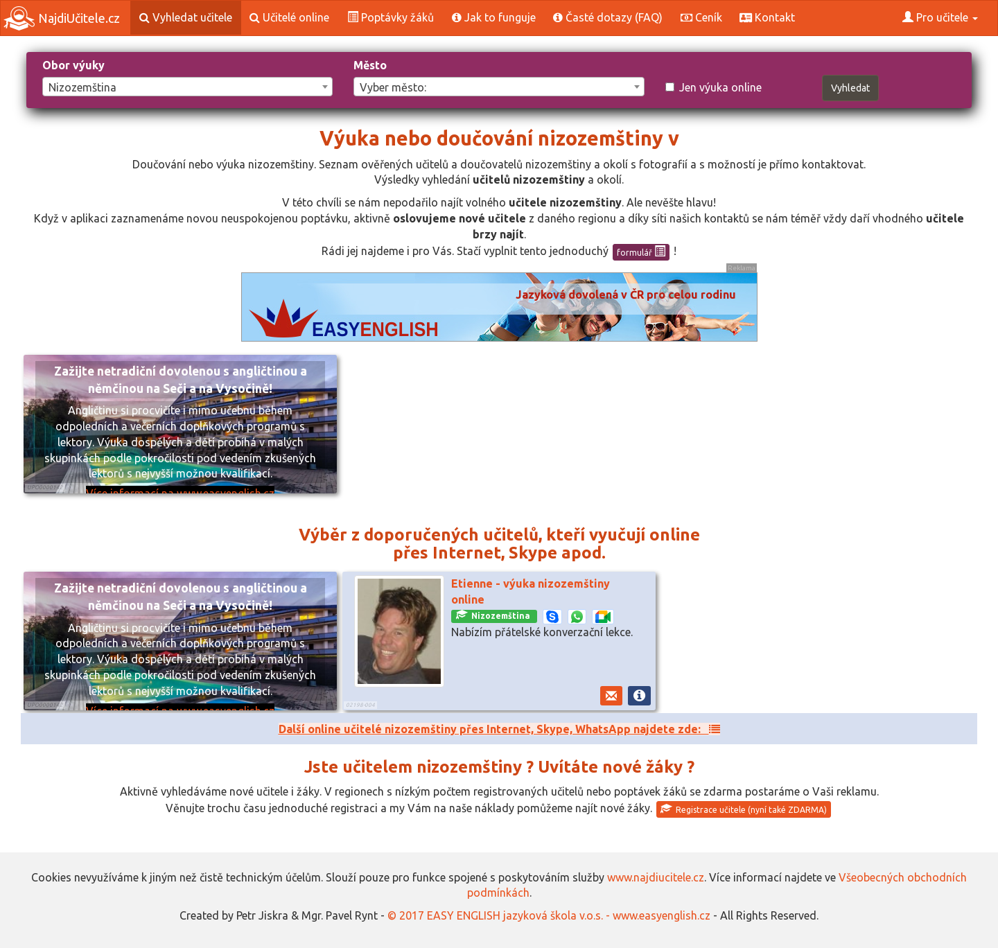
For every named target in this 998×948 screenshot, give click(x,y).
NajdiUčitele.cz (61, 18)
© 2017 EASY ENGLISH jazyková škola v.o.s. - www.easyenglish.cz (548, 915)
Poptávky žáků (390, 17)
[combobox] (187, 86)
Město (370, 65)
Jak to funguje (494, 17)
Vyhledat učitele (185, 17)
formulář (641, 251)
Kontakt (767, 17)
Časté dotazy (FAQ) (608, 17)
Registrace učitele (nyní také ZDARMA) (743, 808)
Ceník (701, 17)
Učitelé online (289, 17)
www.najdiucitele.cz (655, 877)
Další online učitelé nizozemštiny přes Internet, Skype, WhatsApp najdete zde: (499, 729)
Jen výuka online (713, 87)
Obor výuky (73, 65)
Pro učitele (940, 17)
